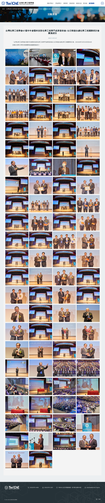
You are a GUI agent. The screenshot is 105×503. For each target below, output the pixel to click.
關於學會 (50, 3)
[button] (16, 57)
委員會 (85, 3)
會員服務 (91, 3)
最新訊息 (79, 3)
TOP (99, 499)
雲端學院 (58, 3)
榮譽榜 (65, 3)
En (102, 3)
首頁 (3, 9)
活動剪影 (72, 3)
